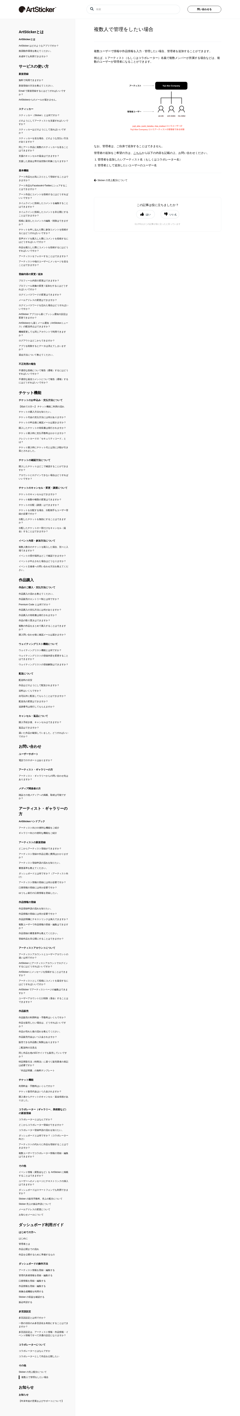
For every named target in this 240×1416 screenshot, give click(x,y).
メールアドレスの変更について (34, 1209)
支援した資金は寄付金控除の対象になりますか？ (43, 161)
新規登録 (23, 74)
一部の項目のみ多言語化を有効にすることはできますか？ (43, 1325)
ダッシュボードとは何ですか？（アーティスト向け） (43, 875)
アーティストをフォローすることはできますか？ (43, 256)
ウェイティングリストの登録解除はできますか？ (43, 664)
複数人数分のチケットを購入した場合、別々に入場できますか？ (43, 549)
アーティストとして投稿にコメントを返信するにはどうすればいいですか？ (43, 982)
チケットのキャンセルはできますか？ (38, 494)
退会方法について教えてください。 (37, 355)
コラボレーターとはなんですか (34, 1351)
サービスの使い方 (34, 66)
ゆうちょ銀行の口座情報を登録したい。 (39, 893)
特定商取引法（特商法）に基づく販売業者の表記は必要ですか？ (43, 1063)
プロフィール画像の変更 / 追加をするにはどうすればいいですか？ (43, 288)
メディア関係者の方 (30, 788)
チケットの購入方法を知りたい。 (35, 412)
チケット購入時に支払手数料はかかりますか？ (42, 433)
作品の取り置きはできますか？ (34, 620)
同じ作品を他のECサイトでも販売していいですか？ (43, 1055)
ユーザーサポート (28, 754)
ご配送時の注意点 (28, 1047)
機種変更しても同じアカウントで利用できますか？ (42, 333)
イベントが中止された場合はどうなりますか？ (42, 561)
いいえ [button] (173, 214)
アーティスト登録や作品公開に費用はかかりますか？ (43, 856)
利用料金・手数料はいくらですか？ (37, 1086)
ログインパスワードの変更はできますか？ (40, 294)
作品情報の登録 (27, 902)
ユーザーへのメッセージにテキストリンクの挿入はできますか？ (43, 1183)
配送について (26, 673)
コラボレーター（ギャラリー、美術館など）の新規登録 (43, 1111)
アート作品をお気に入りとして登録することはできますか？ (43, 178)
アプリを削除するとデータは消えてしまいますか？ (42, 348)
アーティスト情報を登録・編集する (37, 1270)
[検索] (133, 9)
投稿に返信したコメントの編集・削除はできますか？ (43, 223)
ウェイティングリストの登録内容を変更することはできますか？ (43, 657)
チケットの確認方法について (34, 460)
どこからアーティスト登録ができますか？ (40, 848)
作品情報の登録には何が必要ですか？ (38, 914)
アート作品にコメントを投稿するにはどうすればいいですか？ (43, 196)
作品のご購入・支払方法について (37, 587)
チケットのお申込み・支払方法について (41, 400)
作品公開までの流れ (29, 1249)
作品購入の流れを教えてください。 (37, 594)
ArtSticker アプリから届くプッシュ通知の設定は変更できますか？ (43, 316)
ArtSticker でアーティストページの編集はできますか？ (43, 991)
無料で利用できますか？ (31, 80)
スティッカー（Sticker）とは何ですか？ (39, 115)
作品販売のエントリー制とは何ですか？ (39, 599)
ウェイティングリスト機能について (38, 644)
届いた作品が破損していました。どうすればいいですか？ (43, 735)
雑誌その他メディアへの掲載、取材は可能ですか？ (42, 797)
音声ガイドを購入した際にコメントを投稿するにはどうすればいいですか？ (43, 240)
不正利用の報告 (27, 364)
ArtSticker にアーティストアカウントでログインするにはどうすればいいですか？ (43, 965)
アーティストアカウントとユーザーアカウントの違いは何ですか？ (43, 956)
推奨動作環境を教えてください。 (35, 51)
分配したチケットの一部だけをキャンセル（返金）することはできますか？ (42, 530)
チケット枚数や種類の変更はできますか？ (40, 499)
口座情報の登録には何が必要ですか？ (38, 887)
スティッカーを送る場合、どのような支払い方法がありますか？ (43, 140)
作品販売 (23, 1011)
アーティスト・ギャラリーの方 (36, 769)
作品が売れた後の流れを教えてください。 (40, 1031)
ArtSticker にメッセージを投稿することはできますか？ (43, 974)
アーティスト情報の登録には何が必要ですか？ (42, 882)
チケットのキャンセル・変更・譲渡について (43, 487)
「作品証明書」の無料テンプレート (37, 1070)
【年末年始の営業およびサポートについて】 (41, 1401)
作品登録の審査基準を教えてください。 (39, 933)
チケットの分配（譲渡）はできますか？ (39, 505)
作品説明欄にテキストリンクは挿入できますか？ (43, 919)
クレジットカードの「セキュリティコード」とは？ (42, 440)
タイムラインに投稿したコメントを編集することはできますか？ (43, 205)
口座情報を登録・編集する (32, 1281)
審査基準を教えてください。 (33, 868)
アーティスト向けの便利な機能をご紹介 (39, 827)
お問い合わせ (30, 746)
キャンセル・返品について (33, 716)
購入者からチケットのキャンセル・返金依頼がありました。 (43, 1098)
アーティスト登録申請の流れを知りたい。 (40, 863)
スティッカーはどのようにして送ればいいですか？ (42, 131)
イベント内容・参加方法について (37, 540)
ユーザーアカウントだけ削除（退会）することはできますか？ (43, 1000)
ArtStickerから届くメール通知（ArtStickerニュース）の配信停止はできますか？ (43, 325)
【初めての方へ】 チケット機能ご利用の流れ (41, 406)
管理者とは (24, 1244)
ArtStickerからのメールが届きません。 (38, 99)
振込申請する (25, 1302)
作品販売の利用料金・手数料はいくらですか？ (42, 1017)
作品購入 (26, 580)
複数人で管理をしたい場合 (34, 1377)
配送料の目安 (25, 680)
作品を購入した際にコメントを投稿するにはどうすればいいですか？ (43, 249)
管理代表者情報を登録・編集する (35, 1275)
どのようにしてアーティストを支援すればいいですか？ (43, 122)
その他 (22, 1165)
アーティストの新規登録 (32, 842)
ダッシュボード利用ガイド (41, 1225)
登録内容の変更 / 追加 (31, 274)
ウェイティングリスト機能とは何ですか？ (40, 650)
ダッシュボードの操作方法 (33, 1263)
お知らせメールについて (31, 1214)
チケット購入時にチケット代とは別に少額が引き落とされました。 (43, 449)
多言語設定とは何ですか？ (32, 1317)
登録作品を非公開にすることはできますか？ (41, 938)
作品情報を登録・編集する (32, 1286)
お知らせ (26, 1387)
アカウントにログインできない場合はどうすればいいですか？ (43, 477)
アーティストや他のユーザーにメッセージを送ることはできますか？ (43, 263)
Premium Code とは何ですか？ (35, 604)
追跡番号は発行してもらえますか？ (37, 706)
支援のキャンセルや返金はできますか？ (39, 156)
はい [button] (148, 214)
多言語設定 (25, 1311)
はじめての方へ (27, 1232)
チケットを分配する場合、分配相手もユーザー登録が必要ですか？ (43, 512)
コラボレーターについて (32, 1344)
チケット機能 (30, 393)
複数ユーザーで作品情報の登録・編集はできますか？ (43, 926)
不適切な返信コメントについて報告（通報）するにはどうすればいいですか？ (43, 381)
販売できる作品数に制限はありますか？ (39, 1042)
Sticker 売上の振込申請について (35, 1204)
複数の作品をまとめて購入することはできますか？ (42, 628)
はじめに (23, 1238)
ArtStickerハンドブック (32, 821)
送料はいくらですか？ (30, 690)
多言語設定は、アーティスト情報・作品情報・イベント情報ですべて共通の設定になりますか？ (43, 1334)
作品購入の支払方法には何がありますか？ (40, 609)
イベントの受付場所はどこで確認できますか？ (42, 555)
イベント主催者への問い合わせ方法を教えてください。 (43, 568)
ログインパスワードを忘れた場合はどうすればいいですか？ (43, 307)
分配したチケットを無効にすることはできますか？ (42, 521)
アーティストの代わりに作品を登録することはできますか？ (43, 1146)
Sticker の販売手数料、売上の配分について (40, 1198)
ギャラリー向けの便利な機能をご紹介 (38, 833)
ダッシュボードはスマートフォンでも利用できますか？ (43, 1192)
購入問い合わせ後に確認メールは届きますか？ (42, 634)
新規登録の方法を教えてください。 (37, 85)
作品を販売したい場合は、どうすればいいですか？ (42, 1024)
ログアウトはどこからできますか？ (37, 340)
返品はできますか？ (29, 727)
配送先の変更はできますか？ (33, 701)
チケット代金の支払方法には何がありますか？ (42, 417)
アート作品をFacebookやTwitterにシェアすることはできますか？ (43, 187)
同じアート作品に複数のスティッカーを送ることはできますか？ (43, 149)
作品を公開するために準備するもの (37, 1254)
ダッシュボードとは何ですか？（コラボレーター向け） (43, 1137)
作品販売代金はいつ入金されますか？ (38, 1037)
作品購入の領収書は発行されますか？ (38, 615)
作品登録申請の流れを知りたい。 (35, 908)
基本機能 (23, 170)
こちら (137, 152)
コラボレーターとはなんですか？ (35, 1119)
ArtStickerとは (31, 32)
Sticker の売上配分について (33, 1372)
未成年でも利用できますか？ (33, 56)
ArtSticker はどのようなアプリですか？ (39, 45)
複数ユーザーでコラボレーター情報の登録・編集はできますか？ (43, 1155)
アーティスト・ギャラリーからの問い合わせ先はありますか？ (43, 778)
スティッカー (26, 109)
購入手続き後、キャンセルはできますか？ (40, 722)
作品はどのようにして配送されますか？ (39, 685)
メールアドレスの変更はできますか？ (38, 300)
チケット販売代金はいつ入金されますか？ (40, 1091)
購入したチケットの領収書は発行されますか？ (42, 428)
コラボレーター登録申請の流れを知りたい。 (41, 1130)
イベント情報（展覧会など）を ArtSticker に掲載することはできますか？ (43, 1174)
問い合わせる (204, 9)
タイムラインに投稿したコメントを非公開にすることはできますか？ (43, 214)
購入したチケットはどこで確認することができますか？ (43, 468)
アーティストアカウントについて (37, 947)
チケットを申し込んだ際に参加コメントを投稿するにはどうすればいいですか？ (43, 231)
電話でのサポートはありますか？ (35, 760)
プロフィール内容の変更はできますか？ (39, 280)
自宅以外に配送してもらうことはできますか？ (42, 696)
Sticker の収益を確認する (31, 1297)
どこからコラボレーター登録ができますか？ (41, 1125)
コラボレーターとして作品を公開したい (39, 1356)
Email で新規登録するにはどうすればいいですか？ (42, 93)
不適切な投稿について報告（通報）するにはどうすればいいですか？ (43, 372)
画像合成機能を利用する (31, 1291)
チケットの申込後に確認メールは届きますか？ (42, 422)
